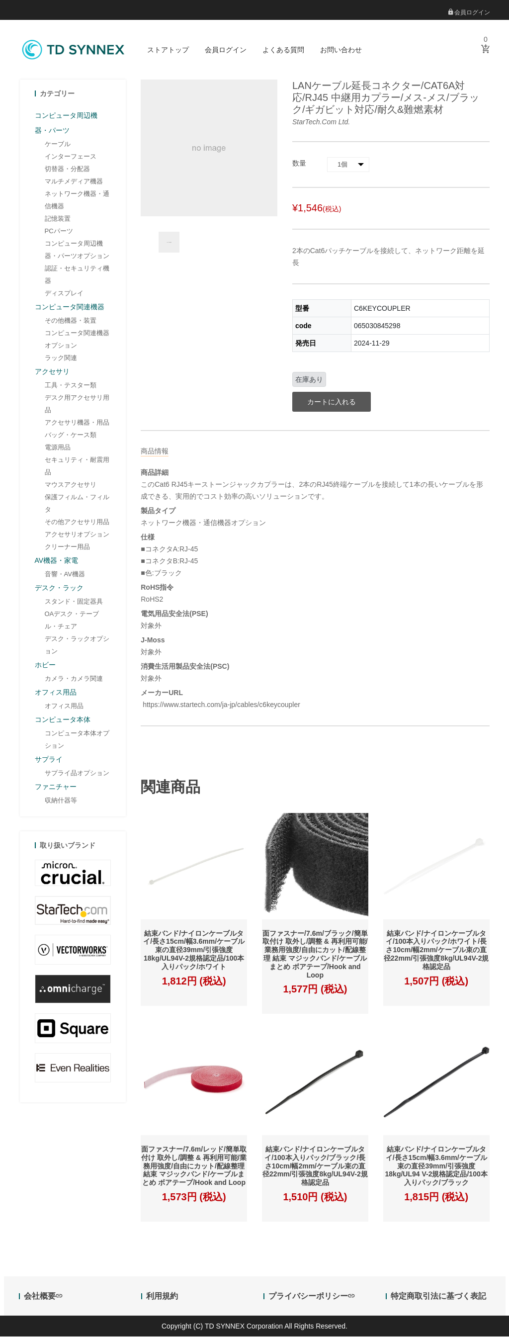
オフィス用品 (64, 707)
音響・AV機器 (65, 575)
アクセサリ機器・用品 (77, 423)
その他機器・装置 (70, 321)
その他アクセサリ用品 (77, 523)
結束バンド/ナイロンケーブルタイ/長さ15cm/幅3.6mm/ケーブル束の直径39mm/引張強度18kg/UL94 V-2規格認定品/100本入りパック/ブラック (436, 1167)
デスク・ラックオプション (77, 646)
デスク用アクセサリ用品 (77, 405)
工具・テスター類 (70, 386)
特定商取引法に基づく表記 (438, 1297)
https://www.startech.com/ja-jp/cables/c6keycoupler (220, 706)
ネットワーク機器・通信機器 (77, 201)
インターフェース (70, 157)
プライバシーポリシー (311, 1297)
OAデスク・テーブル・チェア (72, 621)
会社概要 (43, 1297)
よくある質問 (283, 50)
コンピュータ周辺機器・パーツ (66, 123)
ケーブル (58, 145)
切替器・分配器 (67, 170)
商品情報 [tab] (155, 452)
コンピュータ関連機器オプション (77, 340)
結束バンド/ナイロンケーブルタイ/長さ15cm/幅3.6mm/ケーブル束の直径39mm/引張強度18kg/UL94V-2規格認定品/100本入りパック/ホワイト (194, 951)
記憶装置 (58, 219)
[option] (169, 243)
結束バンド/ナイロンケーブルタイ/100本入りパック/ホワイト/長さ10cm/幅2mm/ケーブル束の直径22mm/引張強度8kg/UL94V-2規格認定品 (436, 951)
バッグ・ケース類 (70, 436)
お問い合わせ (341, 50)
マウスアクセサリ (70, 485)
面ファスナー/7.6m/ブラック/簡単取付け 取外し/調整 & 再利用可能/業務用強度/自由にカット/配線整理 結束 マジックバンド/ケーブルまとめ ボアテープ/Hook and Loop (315, 955)
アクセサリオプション (77, 535)
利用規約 (162, 1297)
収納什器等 (61, 801)
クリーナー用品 (67, 547)
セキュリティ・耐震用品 (77, 467)
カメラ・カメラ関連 (74, 679)
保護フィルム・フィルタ (77, 504)
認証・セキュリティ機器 (77, 275)
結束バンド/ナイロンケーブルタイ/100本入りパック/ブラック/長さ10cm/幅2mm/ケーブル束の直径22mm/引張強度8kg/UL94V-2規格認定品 (315, 1167)
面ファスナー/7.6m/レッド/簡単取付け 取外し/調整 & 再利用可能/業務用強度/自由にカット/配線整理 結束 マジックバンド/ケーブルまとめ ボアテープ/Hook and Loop (194, 1167)
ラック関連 (61, 358)
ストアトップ (168, 50)
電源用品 (58, 448)
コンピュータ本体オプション (77, 740)
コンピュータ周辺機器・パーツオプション (77, 251)
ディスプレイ (64, 294)
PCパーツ (59, 232)
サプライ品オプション (77, 774)
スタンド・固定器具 (74, 602)
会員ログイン (469, 12)
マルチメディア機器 (74, 182)
